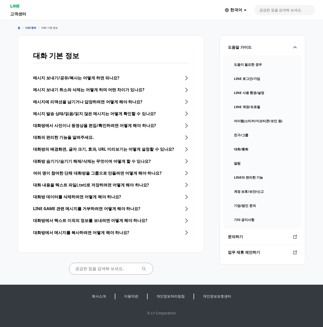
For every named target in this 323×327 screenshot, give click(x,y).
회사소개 (99, 296)
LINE (14, 6)
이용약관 (131, 296)
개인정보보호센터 (217, 296)
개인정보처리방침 (170, 296)
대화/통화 (30, 27)
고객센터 (18, 13)
